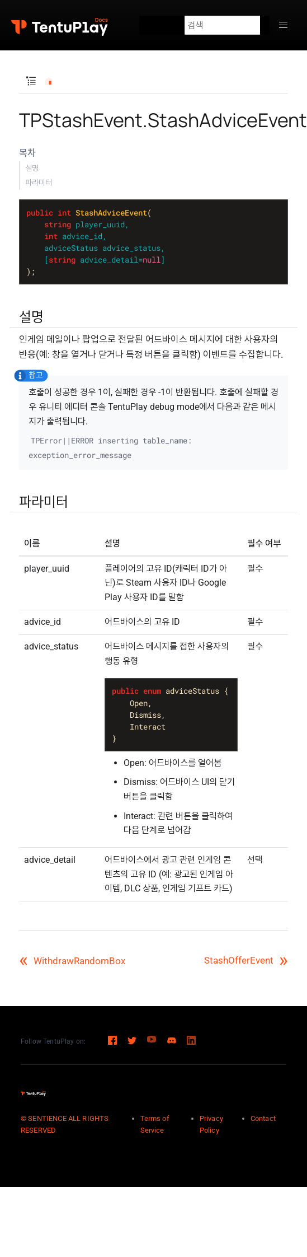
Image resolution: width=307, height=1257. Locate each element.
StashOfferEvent (246, 960)
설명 (32, 167)
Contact (263, 1118)
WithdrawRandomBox (72, 961)
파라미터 (38, 182)
